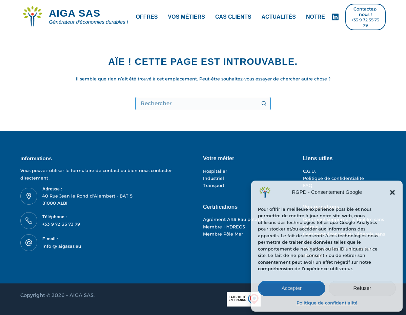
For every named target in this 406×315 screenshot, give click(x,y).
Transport (213, 185)
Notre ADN (322, 17)
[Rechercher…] (196, 103)
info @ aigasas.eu (61, 246)
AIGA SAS (74, 13)
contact (112, 170)
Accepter (292, 288)
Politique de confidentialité (327, 302)
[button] (392, 192)
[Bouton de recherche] (264, 103)
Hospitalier (215, 171)
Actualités (279, 17)
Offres (147, 17)
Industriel (213, 178)
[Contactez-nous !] (365, 17)
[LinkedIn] (335, 17)
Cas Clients (233, 17)
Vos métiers (186, 17)
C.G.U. (309, 171)
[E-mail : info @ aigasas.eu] (28, 242)
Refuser (362, 288)
